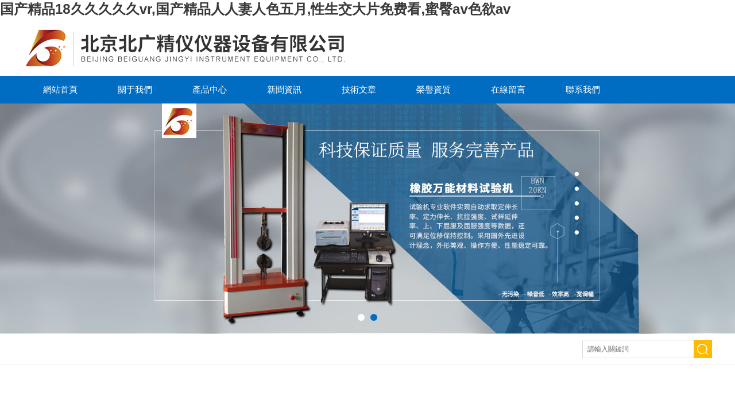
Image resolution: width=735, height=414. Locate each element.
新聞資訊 (284, 89)
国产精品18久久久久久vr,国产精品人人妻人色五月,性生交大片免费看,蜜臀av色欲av (255, 9)
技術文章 (359, 89)
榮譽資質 (433, 89)
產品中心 (209, 89)
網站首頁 (60, 89)
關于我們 (135, 89)
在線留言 (508, 89)
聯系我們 (583, 89)
